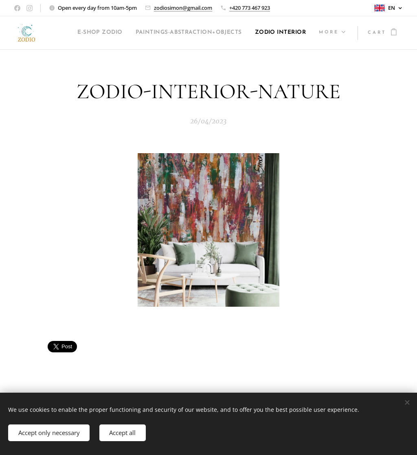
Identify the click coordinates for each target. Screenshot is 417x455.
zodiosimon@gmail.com (183, 7)
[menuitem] (142, 33)
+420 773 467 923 (249, 7)
